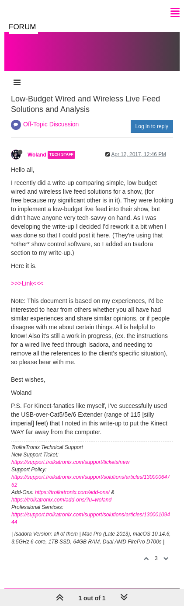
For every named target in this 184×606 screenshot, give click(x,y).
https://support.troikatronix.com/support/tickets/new (70, 462)
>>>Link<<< (27, 283)
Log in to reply (151, 126)
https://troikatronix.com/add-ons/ (72, 492)
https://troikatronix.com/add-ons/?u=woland (61, 500)
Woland (37, 155)
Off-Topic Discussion (51, 124)
